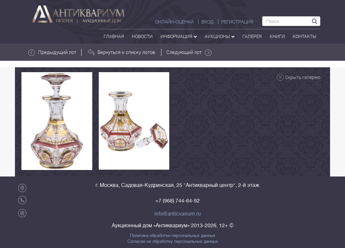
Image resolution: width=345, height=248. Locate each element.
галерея (252, 36)
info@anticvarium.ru (177, 214)
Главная (114, 36)
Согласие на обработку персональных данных (172, 241)
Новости (142, 36)
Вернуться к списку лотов (121, 52)
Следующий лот (188, 52)
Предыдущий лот (52, 52)
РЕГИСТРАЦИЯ (237, 21)
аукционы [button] (220, 36)
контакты (304, 36)
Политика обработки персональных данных (172, 235)
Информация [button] (178, 36)
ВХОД (207, 21)
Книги (277, 36)
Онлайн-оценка (174, 21)
